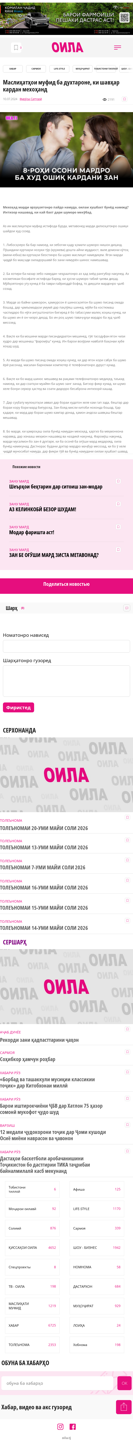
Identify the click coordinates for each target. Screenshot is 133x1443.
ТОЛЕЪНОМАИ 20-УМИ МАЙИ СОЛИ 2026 (44, 828)
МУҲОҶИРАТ (83, 68)
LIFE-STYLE (59, 68)
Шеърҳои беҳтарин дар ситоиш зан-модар (55, 486)
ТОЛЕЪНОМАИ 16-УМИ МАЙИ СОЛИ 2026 (44, 887)
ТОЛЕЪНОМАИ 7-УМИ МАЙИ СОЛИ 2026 (42, 867)
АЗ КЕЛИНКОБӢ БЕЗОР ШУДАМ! (42, 509)
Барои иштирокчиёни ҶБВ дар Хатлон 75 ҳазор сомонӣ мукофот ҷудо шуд (51, 1109)
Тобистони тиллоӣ (106, 68)
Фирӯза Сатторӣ (31, 99)
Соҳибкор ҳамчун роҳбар (27, 1059)
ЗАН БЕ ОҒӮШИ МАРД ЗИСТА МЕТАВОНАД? (53, 555)
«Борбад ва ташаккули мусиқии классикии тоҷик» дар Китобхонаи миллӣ (47, 1082)
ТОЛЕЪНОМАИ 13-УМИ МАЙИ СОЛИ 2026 (44, 847)
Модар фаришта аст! (31, 532)
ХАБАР (12, 68)
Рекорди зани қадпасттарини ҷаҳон (39, 1040)
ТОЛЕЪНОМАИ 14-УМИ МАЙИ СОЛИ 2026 (44, 928)
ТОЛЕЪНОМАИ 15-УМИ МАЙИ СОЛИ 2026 (44, 908)
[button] (117, 47)
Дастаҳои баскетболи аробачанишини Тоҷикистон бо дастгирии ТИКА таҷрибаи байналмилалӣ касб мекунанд (45, 1164)
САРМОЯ (36, 68)
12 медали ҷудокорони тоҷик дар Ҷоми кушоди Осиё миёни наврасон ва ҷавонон (53, 1135)
